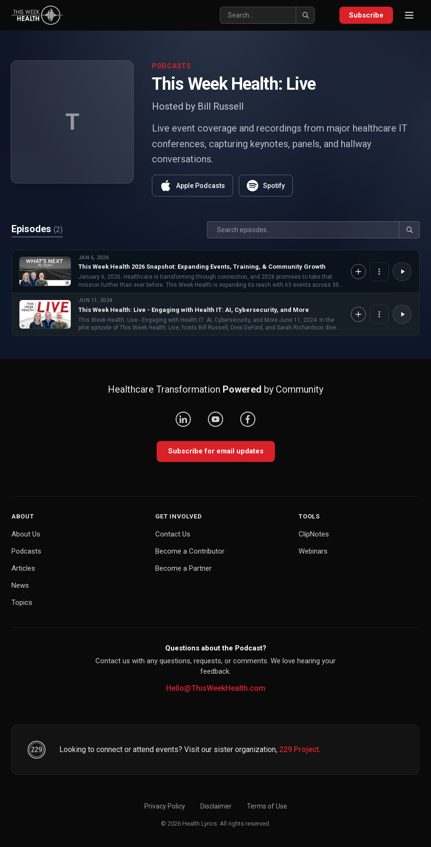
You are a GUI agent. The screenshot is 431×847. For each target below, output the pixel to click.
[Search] (267, 15)
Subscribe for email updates (215, 451)
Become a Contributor (190, 551)
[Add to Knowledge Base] (358, 271)
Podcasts (26, 551)
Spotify (266, 185)
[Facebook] (247, 419)
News (20, 585)
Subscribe (366, 15)
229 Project (299, 749)
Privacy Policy (164, 806)
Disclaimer (216, 806)
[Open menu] (409, 15)
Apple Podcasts (192, 185)
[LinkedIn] (183, 419)
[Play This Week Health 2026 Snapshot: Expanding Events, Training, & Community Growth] (402, 271)
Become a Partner (183, 568)
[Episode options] (379, 271)
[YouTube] (215, 419)
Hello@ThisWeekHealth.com (215, 688)
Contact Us (172, 534)
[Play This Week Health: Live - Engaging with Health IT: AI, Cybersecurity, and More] (402, 314)
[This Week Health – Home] (37, 15)
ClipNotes (314, 534)
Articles (23, 568)
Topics (21, 602)
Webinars (313, 551)
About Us (25, 534)
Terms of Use (267, 806)
